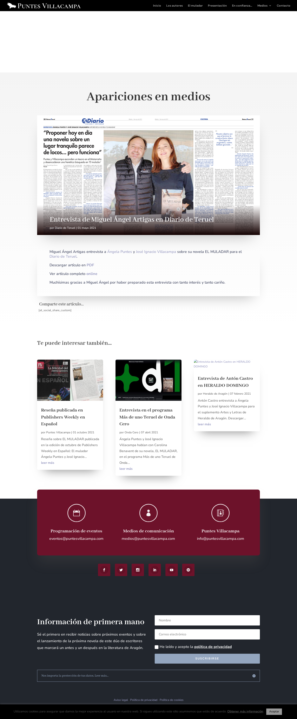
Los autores (174, 5)
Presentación (217, 5)
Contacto (283, 5)
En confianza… (242, 5)
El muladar (195, 5)
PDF (90, 265)
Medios (262, 5)
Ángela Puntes (119, 251)
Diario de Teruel (65, 228)
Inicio (157, 5)
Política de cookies (172, 700)
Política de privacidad (143, 700)
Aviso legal (121, 700)
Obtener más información (245, 711)
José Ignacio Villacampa (156, 251)
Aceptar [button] (274, 711)
